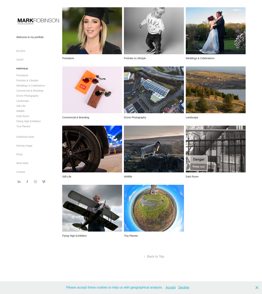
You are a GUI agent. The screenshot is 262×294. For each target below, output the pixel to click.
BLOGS (20, 51)
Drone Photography (27, 95)
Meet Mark (22, 163)
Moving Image (24, 145)
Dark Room (22, 116)
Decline (183, 287)
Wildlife (20, 111)
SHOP (20, 59)
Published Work (25, 136)
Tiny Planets (23, 126)
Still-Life (20, 105)
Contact (20, 171)
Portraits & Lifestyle (27, 80)
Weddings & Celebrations (30, 85)
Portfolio (22, 69)
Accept (171, 287)
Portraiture (22, 75)
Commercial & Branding (29, 90)
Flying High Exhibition (28, 121)
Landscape (22, 100)
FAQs (19, 154)
